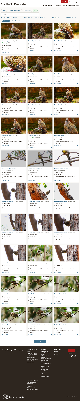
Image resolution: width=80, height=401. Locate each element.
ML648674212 (5, 211)
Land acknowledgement (32, 380)
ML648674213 (57, 211)
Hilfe (77, 5)
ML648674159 (31, 334)
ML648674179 (31, 272)
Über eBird (71, 5)
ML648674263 (5, 145)
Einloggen (72, 1)
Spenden (64, 1)
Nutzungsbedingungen (32, 389)
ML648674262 (57, 145)
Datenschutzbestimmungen (33, 387)
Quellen (50, 5)
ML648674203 (5, 242)
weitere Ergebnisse (40, 341)
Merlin (65, 5)
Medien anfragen (44, 360)
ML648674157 (5, 334)
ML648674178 (5, 303)
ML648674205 (5, 272)
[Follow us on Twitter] (72, 356)
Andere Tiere (27, 10)
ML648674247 (57, 180)
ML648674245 (5, 180)
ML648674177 (31, 303)
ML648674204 (57, 242)
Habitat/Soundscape (14, 10)
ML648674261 (31, 147)
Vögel (4, 10)
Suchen (45, 5)
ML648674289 (31, 83)
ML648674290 (57, 50)
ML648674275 (31, 114)
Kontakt (56, 354)
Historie (56, 351)
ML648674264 (31, 50)
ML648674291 (5, 83)
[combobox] (21, 14)
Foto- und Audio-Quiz (46, 363)
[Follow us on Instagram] (75, 356)
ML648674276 (5, 114)
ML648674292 (5, 52)
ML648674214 (31, 211)
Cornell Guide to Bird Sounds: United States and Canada (32, 355)
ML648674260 (57, 114)
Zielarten (43, 361)
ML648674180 (57, 303)
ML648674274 (57, 83)
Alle (35, 10)
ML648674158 (57, 334)
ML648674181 (57, 272)
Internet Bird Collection (32, 359)
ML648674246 (31, 180)
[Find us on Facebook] (69, 356)
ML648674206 (31, 242)
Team (55, 353)
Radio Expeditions (31, 357)
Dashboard (57, 5)
